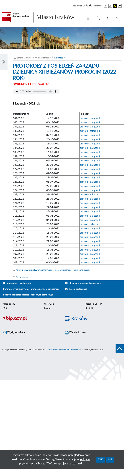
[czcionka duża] (91, 5)
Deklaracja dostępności (76, 289)
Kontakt (89, 308)
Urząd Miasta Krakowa (57, 350)
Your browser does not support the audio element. (36, 91)
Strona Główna (24, 58)
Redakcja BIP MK (93, 304)
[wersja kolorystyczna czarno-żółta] (115, 6)
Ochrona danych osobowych (17, 283)
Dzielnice (58, 58)
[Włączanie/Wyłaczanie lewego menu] (4, 62)
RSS (5, 308)
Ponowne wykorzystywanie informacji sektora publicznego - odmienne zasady (53, 270)
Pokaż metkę (22, 277)
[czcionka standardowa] (84, 6)
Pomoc (47, 308)
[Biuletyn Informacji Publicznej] (31, 320)
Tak (100, 459)
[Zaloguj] (117, 19)
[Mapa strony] (108, 19)
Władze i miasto (43, 58)
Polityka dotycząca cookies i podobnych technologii (28, 295)
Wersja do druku (76, 332)
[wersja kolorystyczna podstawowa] (105, 6)
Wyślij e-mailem (14, 332)
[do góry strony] (120, 348)
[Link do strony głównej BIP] (41, 17)
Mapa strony (9, 304)
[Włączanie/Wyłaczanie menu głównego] (88, 19)
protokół (84, 118)
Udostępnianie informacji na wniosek (83, 283)
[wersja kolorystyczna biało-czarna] (110, 6)
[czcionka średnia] (86, 6)
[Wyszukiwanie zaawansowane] (98, 18)
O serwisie (49, 304)
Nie (110, 459)
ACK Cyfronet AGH (75, 350)
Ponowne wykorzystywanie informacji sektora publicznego (31, 289)
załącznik (95, 118)
